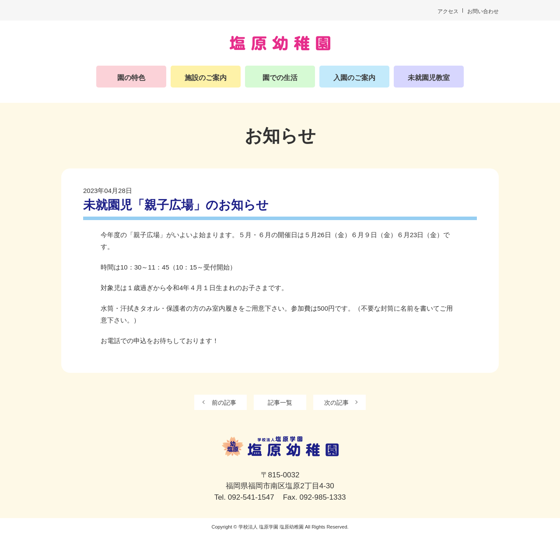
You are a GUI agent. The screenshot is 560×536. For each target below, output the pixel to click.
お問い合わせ (483, 11)
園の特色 (131, 77)
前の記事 (224, 402)
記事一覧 (280, 402)
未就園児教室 (429, 77)
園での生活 (280, 77)
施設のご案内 (206, 77)
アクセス (448, 11)
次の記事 (336, 402)
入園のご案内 (354, 77)
